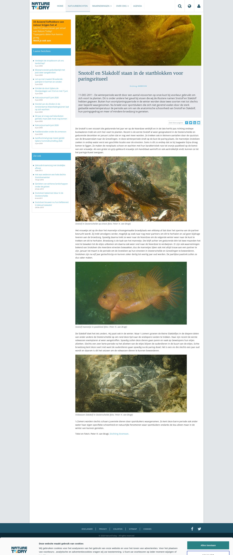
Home (60, 5)
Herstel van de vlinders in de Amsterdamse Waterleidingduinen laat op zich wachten (52, 107)
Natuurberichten (78, 5)
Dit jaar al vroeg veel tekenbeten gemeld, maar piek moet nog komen (51, 117)
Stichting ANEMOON (138, 86)
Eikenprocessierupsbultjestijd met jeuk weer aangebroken (50, 71)
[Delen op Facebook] (186, 122)
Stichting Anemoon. (119, 433)
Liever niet (208, 539)
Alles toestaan (208, 529)
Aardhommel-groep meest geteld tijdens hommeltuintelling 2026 (49, 139)
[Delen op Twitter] (190, 122)
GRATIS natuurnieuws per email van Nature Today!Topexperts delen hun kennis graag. (49, 34)
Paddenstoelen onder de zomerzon (50, 131)
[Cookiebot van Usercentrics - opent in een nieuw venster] (19, 549)
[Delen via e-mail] (198, 122)
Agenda (137, 5)
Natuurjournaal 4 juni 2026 (47, 125)
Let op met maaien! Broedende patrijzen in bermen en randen (48, 80)
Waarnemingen (102, 5)
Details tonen (161, 549)
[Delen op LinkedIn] (194, 122)
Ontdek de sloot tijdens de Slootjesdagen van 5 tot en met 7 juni (51, 89)
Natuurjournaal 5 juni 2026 (47, 97)
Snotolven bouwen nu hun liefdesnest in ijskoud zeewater (52, 203)
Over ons (122, 5)
